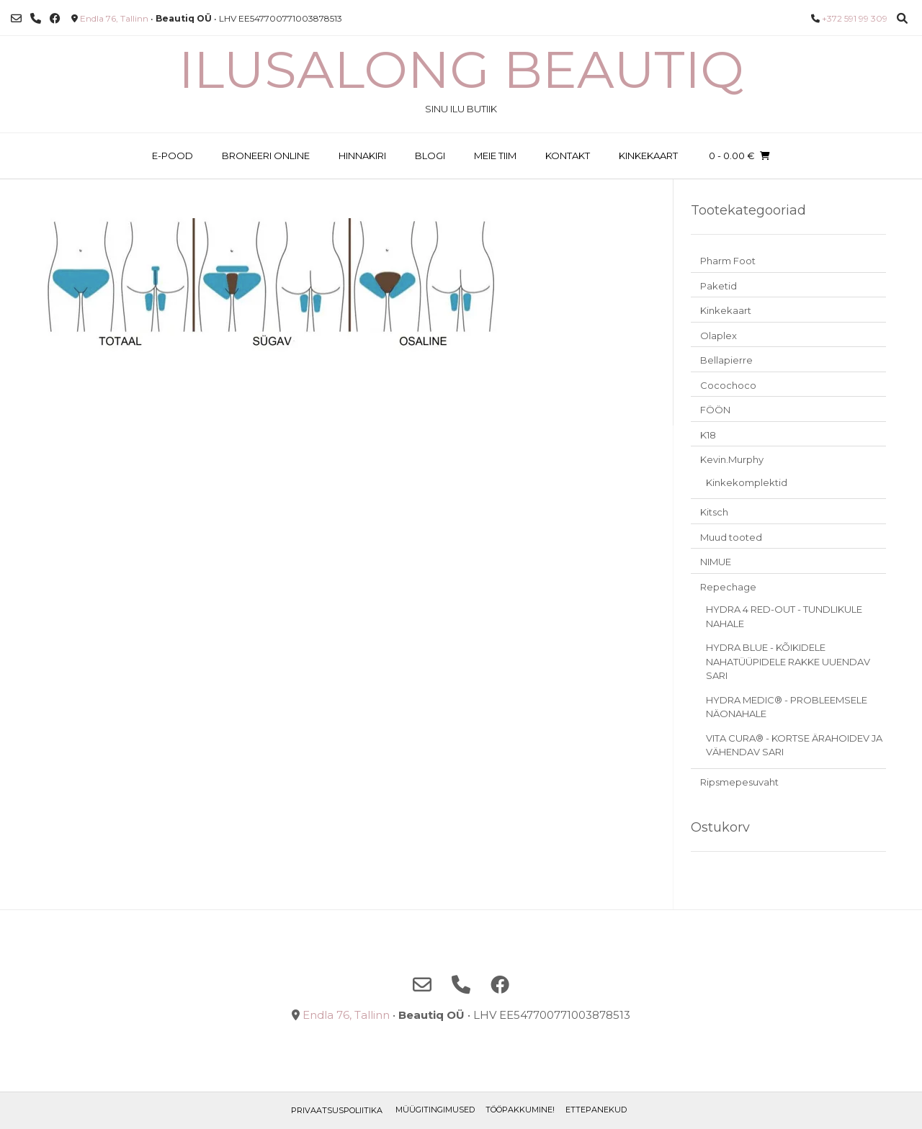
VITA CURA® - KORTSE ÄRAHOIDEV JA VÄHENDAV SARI (794, 745)
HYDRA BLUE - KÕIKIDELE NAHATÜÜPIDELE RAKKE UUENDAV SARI (788, 661)
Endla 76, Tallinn (114, 18)
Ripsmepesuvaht (739, 782)
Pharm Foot (728, 260)
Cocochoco (728, 385)
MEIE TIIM (495, 155)
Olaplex (718, 335)
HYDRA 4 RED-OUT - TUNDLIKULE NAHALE (784, 616)
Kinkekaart (725, 310)
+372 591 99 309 (854, 18)
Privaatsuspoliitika (336, 1110)
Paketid (718, 286)
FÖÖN (715, 409)
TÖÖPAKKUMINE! (520, 1110)
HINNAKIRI (362, 155)
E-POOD (172, 155)
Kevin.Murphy (732, 459)
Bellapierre (726, 360)
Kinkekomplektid (746, 482)
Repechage (728, 587)
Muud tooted (731, 537)
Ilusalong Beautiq (461, 69)
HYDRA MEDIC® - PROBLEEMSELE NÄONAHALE (786, 707)
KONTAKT (567, 155)
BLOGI (430, 155)
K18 (708, 435)
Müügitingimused (435, 1110)
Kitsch (714, 512)
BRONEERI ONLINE (266, 155)
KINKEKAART (648, 155)
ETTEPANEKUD (596, 1110)
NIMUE (715, 561)
